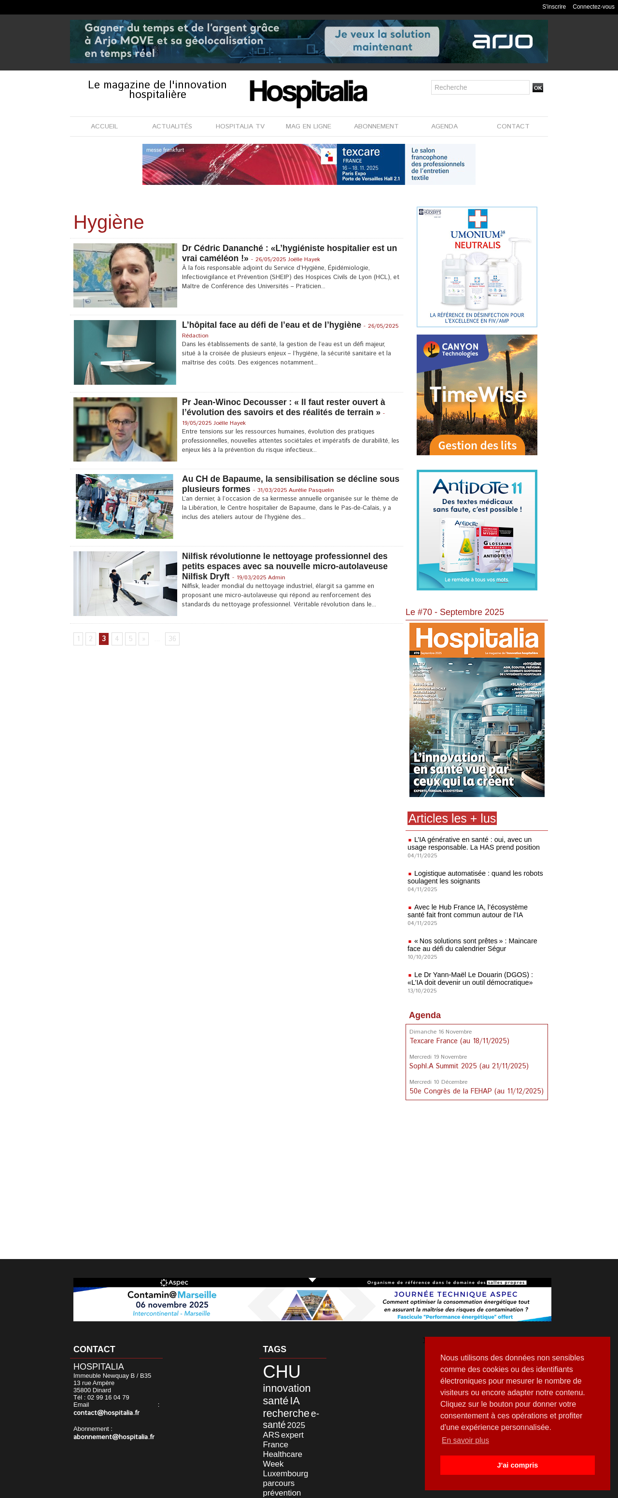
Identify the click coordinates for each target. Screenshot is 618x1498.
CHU (276, 1370)
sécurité (298, 1452)
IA (287, 1393)
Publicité (305, 1488)
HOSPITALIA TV (240, 126)
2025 (288, 1413)
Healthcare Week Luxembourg (286, 1433)
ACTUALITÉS (172, 126)
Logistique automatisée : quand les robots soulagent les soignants (473, 877)
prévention (303, 1444)
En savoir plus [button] (466, 1440)
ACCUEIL (104, 126)
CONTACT (513, 126)
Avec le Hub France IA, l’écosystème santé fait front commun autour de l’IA (475, 911)
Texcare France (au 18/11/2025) (458, 1041)
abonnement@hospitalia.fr (110, 1429)
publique (273, 1452)
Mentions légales (254, 1488)
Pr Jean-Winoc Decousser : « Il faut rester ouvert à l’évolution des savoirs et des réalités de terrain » (286, 407)
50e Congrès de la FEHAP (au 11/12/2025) (474, 1090)
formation (305, 1459)
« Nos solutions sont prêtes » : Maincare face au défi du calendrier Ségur (470, 944)
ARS (304, 1413)
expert (269, 1421)
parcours (273, 1444)
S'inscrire (554, 6)
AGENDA (444, 126)
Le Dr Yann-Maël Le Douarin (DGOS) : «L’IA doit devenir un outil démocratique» (468, 978)
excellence (274, 1466)
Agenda (425, 1015)
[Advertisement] (478, 1180)
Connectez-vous (594, 6)
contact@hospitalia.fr (124, 1405)
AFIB (295, 1466)
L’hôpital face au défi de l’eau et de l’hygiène (273, 325)
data (285, 1459)
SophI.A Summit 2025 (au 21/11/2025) (467, 1065)
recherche (279, 1403)
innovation (280, 1383)
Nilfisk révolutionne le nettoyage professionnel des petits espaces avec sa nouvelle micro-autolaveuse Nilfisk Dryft (287, 566)
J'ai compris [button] (517, 1465)
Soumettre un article (359, 1488)
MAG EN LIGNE (308, 126)
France (290, 1421)
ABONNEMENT (376, 126)
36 (171, 639)
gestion (269, 1459)
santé (270, 1393)
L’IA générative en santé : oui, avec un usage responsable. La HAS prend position (471, 843)
